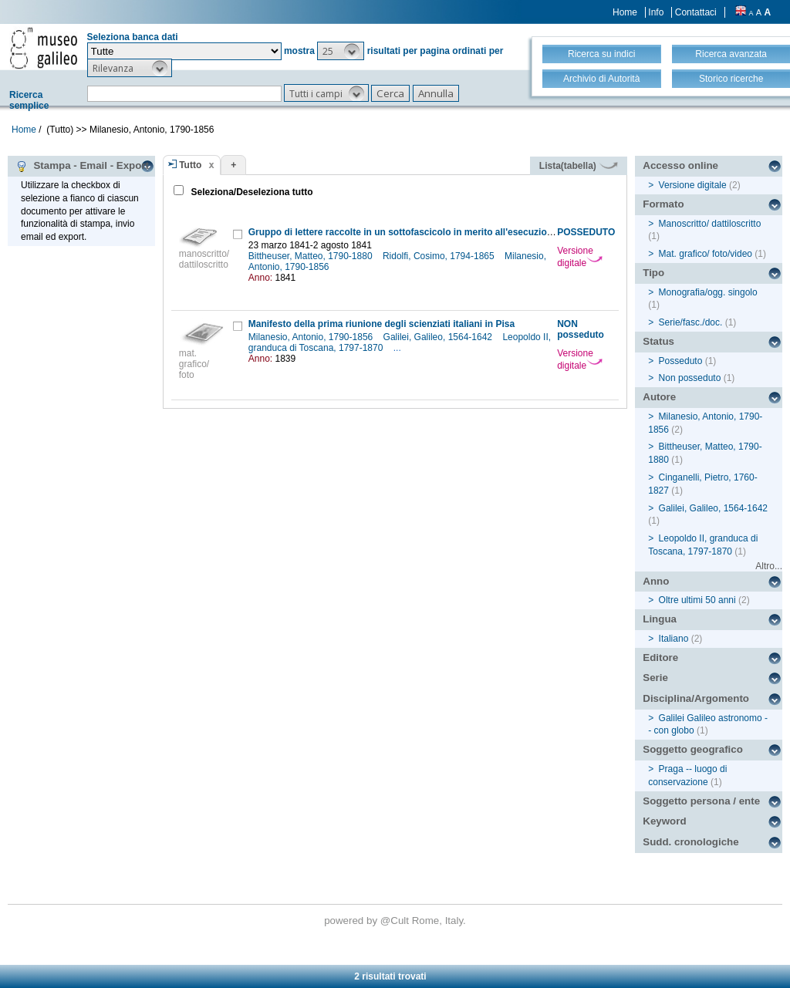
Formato (663, 204)
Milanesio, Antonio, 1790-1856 (312, 337)
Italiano (674, 638)
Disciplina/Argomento (696, 698)
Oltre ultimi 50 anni (697, 600)
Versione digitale (580, 256)
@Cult (396, 920)
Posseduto (681, 361)
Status (658, 341)
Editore (660, 657)
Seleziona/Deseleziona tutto (250, 192)
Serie (655, 677)
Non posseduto (690, 378)
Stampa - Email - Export (82, 166)
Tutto (190, 165)
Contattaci (696, 12)
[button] (340, 51)
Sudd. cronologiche (690, 842)
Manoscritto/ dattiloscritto (710, 223)
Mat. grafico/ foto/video (705, 253)
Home (625, 12)
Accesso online (680, 165)
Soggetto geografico (693, 749)
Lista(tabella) (578, 165)
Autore (659, 397)
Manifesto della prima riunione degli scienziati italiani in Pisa (381, 324)
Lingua (660, 619)
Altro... (768, 566)
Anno (656, 581)
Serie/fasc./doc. (691, 322)
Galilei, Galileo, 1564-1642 (439, 337)
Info (655, 12)
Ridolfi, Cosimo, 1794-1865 (440, 256)
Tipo (653, 272)
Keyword (664, 821)
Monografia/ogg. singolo (708, 292)
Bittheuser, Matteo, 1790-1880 (311, 256)
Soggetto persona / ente (701, 801)
